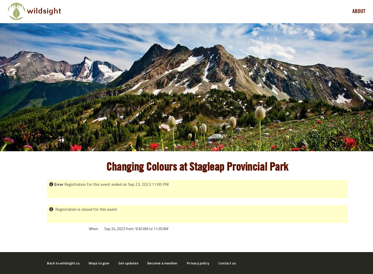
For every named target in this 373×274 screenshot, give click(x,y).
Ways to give (99, 263)
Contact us (227, 263)
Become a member (162, 263)
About (358, 11)
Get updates (128, 263)
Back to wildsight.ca (63, 263)
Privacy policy (198, 263)
